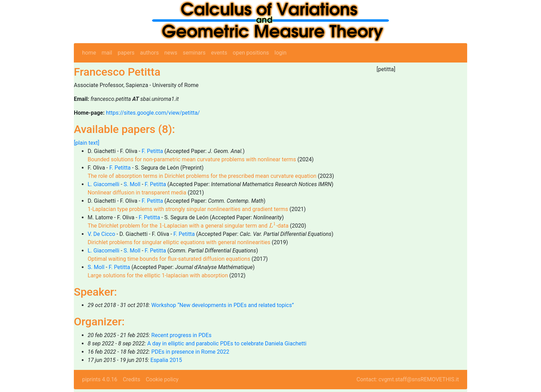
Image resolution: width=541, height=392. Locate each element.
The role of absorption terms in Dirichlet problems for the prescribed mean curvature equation (202, 176)
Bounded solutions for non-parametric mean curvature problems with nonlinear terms (192, 159)
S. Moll (132, 184)
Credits (131, 379)
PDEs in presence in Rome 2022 (190, 351)
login (281, 52)
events (219, 52)
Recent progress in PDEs (181, 335)
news (170, 52)
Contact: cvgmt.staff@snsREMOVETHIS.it (407, 379)
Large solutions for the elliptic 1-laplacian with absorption (158, 275)
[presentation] (161, 225)
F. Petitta (152, 151)
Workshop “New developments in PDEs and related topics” (222, 305)
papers (126, 52)
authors (149, 52)
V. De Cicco (101, 234)
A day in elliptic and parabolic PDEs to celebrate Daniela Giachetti (226, 343)
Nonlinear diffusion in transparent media (137, 192)
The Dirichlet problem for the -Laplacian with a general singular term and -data (188, 225)
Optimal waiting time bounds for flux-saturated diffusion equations (169, 259)
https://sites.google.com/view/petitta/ (153, 112)
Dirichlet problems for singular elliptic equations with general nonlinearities (179, 242)
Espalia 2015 (166, 360)
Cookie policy (162, 379)
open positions (251, 52)
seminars (194, 52)
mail (106, 52)
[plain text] (86, 143)
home (89, 52)
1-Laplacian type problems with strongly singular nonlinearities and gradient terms (188, 209)
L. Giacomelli (103, 184)
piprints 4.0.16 (99, 379)
